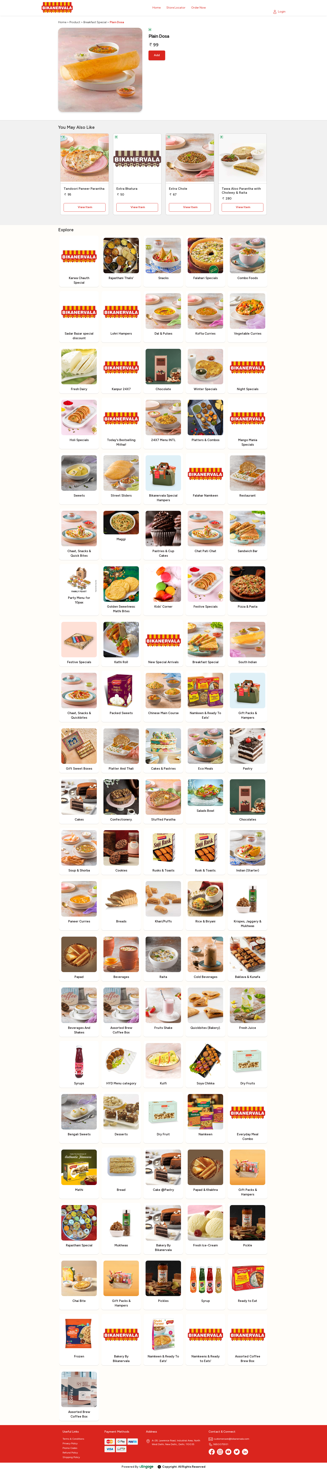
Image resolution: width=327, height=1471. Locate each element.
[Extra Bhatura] (137, 158)
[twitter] (237, 1452)
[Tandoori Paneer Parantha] (84, 158)
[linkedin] (245, 1452)
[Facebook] (212, 1452)
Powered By (138, 1466)
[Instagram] (220, 1452)
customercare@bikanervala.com (229, 1438)
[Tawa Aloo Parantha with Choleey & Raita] (243, 158)
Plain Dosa (117, 22)
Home (62, 22)
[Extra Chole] (190, 158)
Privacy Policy (70, 1443)
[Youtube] (228, 1452)
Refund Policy (70, 1452)
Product (74, 22)
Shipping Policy (71, 1457)
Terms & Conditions (73, 1438)
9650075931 (218, 1444)
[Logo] (57, 7)
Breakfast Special (95, 22)
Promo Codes (70, 1448)
